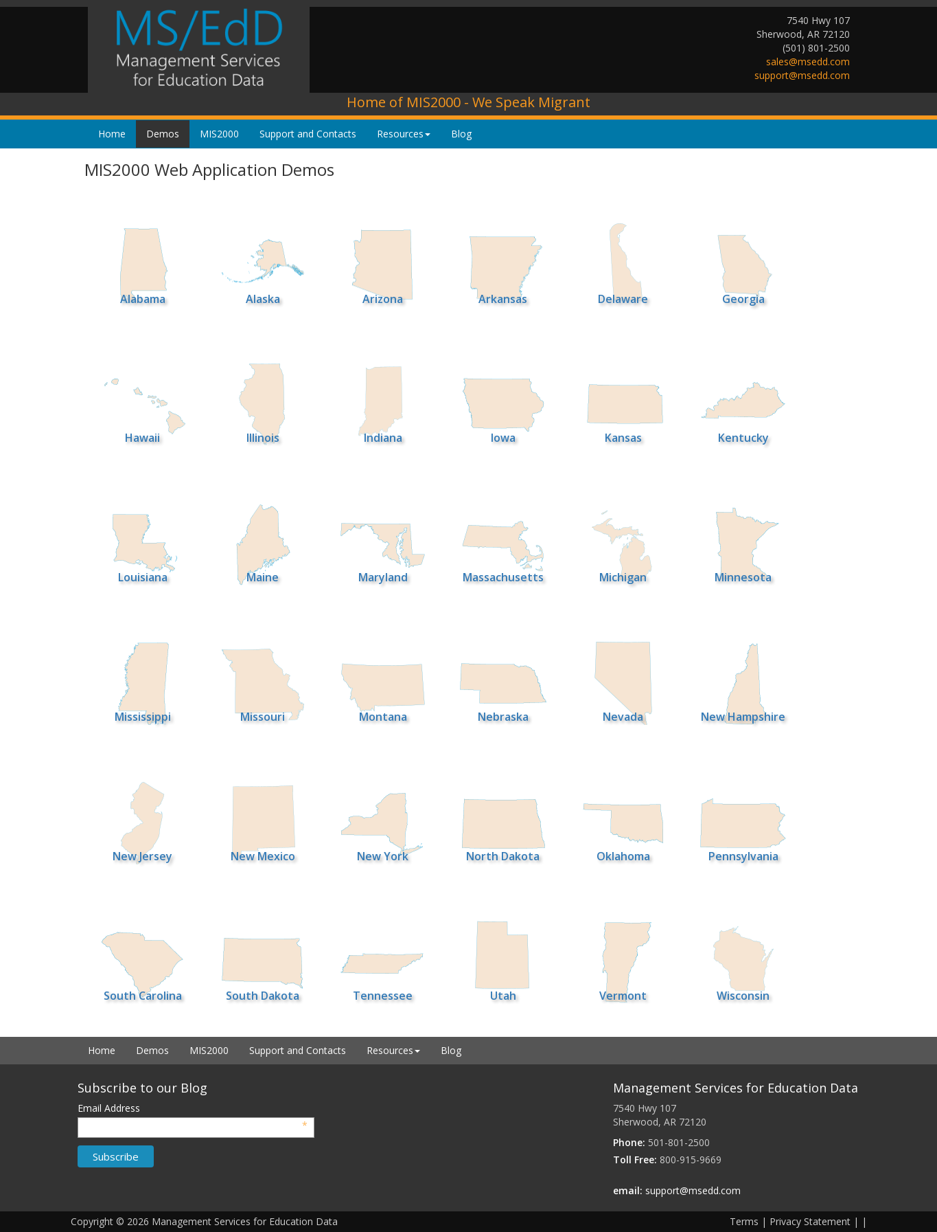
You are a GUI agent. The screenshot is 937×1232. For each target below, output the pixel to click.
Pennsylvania (743, 856)
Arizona (382, 298)
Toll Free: (635, 1159)
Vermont (623, 995)
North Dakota (503, 856)
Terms (744, 1221)
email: (628, 1190)
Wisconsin (743, 995)
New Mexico (263, 856)
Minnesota (743, 577)
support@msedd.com (802, 75)
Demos (162, 133)
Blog (461, 133)
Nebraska (503, 716)
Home (112, 133)
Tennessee (383, 995)
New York (382, 856)
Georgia (743, 298)
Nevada (623, 716)
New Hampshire (743, 716)
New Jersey (142, 856)
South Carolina (143, 995)
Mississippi (143, 716)
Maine (262, 577)
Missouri (262, 716)
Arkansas (502, 298)
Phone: (629, 1142)
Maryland (383, 577)
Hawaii (142, 437)
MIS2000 (219, 133)
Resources (403, 133)
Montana (383, 716)
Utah (503, 995)
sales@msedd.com (808, 61)
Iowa (503, 437)
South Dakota (262, 995)
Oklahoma (623, 856)
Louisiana (142, 577)
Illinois (262, 437)
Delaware (623, 298)
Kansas (623, 437)
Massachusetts (503, 577)
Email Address (193, 1108)
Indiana (383, 437)
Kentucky (743, 437)
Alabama (142, 298)
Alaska (263, 298)
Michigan (623, 577)
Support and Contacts (307, 133)
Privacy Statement (810, 1221)
